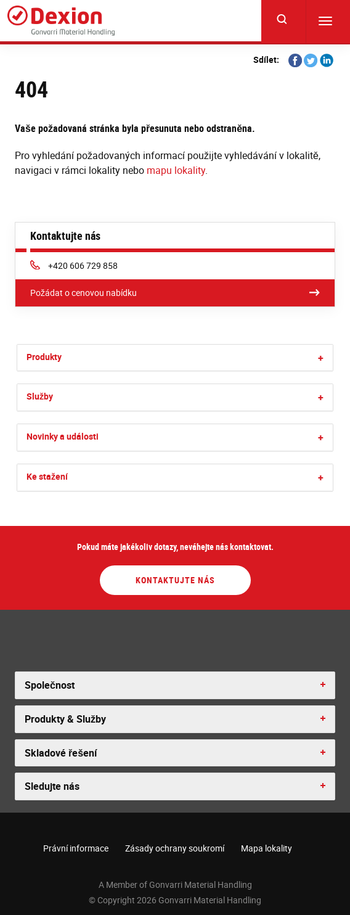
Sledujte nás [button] (52, 786)
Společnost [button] (50, 685)
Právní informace (75, 848)
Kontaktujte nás (175, 580)
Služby (39, 396)
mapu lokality (176, 170)
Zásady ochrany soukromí (174, 848)
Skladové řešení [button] (61, 753)
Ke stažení (47, 476)
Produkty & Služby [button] (65, 719)
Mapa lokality (266, 848)
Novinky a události (62, 436)
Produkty (44, 357)
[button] (321, 358)
